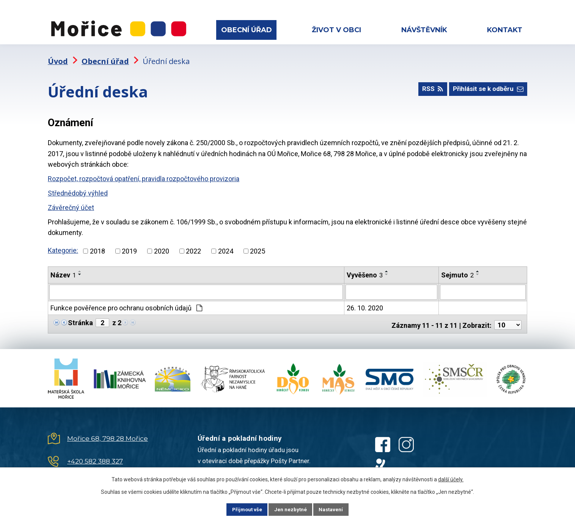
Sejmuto (457, 269)
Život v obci (336, 30)
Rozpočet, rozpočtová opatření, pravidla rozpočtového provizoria (143, 173)
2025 (257, 245)
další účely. (450, 479)
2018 (97, 245)
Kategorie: (63, 245)
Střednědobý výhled (78, 187)
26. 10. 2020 (365, 301)
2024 (225, 245)
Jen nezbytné (290, 509)
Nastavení (336, 509)
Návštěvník (424, 30)
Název (63, 269)
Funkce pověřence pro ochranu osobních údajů (126, 301)
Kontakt (504, 30)
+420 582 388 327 (95, 453)
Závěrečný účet (71, 201)
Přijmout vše (241, 509)
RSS (426, 85)
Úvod (58, 55)
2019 (129, 245)
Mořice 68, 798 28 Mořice (107, 430)
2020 (161, 245)
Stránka (80, 316)
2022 (193, 245)
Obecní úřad (246, 30)
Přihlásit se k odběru (486, 85)
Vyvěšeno (365, 269)
